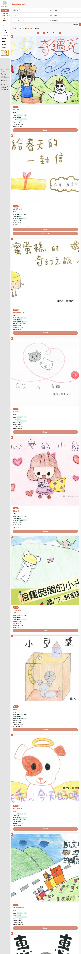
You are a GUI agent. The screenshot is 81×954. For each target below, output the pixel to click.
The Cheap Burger (22, 561)
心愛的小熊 (20, 194)
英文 (22, 440)
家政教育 (23, 320)
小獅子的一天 (20, 373)
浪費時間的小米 (56, 194)
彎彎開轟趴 (55, 373)
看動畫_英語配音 (30, 457)
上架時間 (41, 28)
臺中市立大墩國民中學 (25, 79)
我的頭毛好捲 (20, 684)
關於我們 (4, 47)
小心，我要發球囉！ (58, 923)
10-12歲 (5, 28)
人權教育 (58, 751)
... (39, 32)
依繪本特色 (5, 13)
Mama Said (20, 433)
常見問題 (4, 44)
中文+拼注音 (23, 75)
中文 (29, 75)
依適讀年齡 (5, 18)
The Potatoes (21, 497)
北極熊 (19, 744)
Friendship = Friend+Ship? (59, 433)
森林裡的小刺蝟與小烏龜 (59, 863)
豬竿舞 (54, 744)
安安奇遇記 (20, 70)
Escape (19, 625)
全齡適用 (5, 20)
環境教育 (58, 811)
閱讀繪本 (29, 90)
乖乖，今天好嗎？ (57, 254)
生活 (57, 261)
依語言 (4, 35)
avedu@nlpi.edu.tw (5, 70)
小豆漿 (19, 254)
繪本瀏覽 (4, 10)
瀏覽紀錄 (4, 38)
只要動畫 (69, 24)
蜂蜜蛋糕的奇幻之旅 (22, 134)
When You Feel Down (58, 497)
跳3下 (18, 863)
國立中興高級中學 (24, 442)
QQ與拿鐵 (55, 134)
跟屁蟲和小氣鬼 (21, 923)
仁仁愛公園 (55, 804)
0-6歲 (4, 23)
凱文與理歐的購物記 (22, 313)
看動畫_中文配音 (65, 95)
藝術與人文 (23, 141)
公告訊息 (4, 41)
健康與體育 (58, 930)
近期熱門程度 (34, 28)
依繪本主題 (5, 15)
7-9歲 (4, 25)
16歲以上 (5, 32)
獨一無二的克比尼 (57, 684)
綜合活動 (23, 77)
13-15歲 (5, 30)
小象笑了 (54, 625)
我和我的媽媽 (20, 804)
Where (54, 561)
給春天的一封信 (56, 70)
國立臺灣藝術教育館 (60, 634)
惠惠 (53, 313)
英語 (33, 438)
